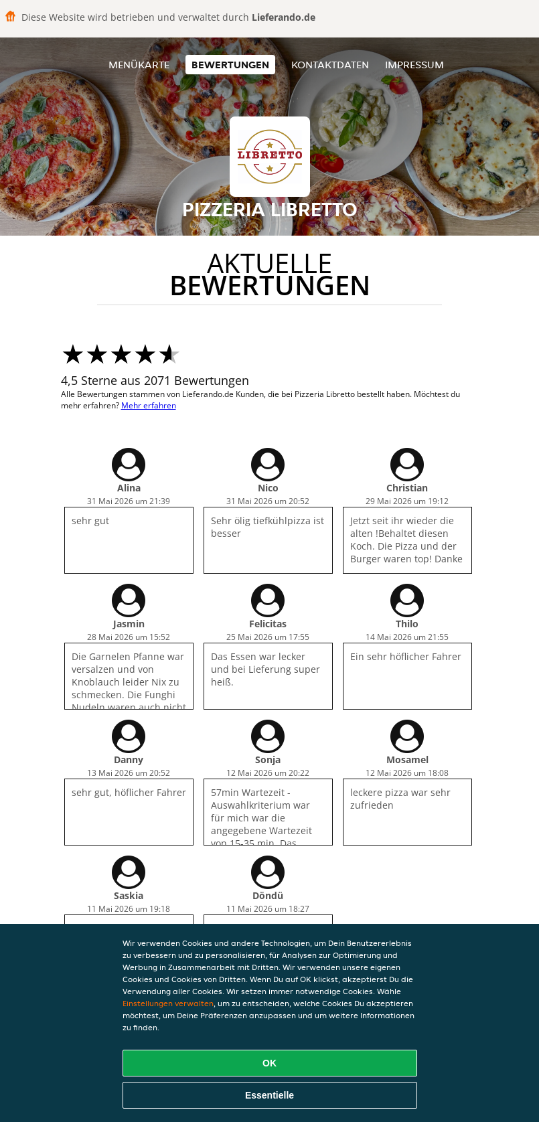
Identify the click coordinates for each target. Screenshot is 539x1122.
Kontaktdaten (330, 65)
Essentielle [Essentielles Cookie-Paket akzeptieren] (269, 1095)
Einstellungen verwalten (168, 1003)
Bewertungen (230, 65)
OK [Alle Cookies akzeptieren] (269, 1063)
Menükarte (138, 65)
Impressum (414, 65)
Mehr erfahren (148, 405)
